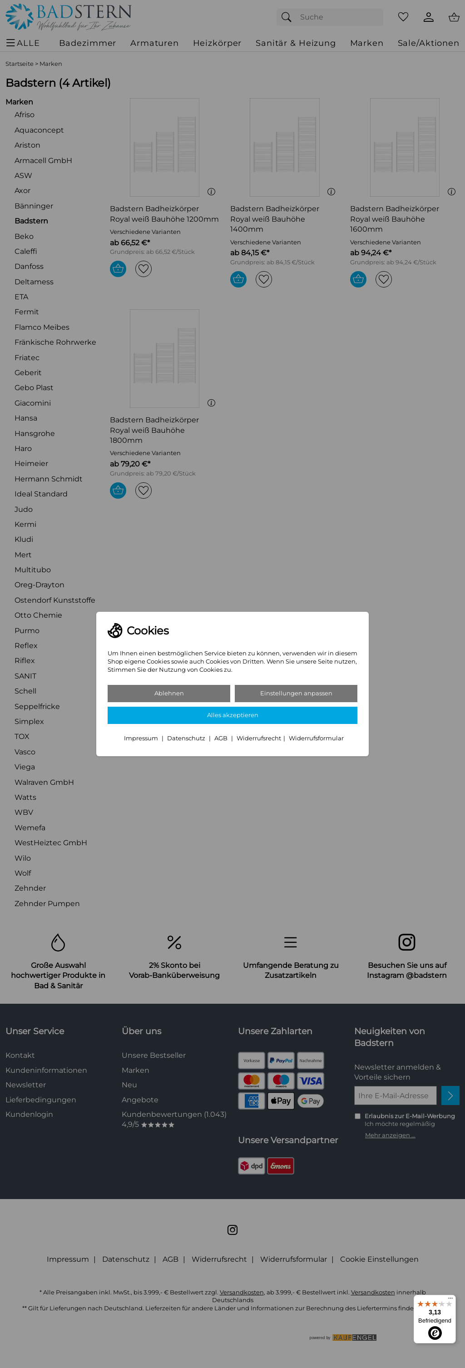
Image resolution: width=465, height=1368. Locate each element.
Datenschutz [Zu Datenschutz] (187, 738)
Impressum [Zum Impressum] (141, 738)
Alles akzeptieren (232, 715)
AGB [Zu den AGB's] (221, 738)
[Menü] (450, 1300)
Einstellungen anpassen (296, 693)
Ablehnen (169, 693)
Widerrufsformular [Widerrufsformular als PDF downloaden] (316, 738)
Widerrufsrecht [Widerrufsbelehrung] (259, 738)
